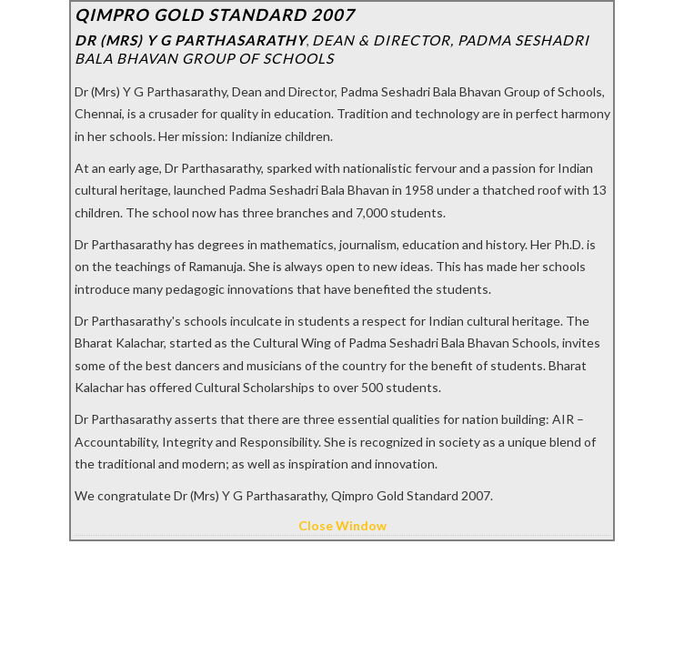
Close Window (342, 525)
